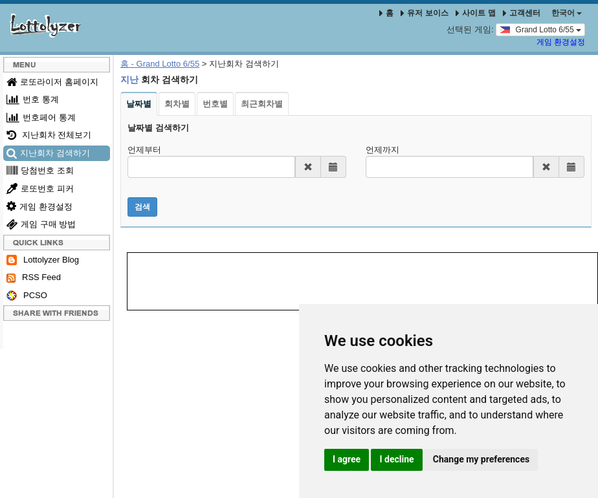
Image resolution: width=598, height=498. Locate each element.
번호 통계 (32, 99)
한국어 (566, 12)
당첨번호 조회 (40, 170)
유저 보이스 (424, 12)
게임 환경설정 (561, 42)
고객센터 (521, 12)
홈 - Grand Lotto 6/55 (159, 64)
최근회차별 (262, 104)
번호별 (215, 104)
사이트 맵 (477, 12)
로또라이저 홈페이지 (52, 82)
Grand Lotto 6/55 (540, 29)
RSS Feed (33, 277)
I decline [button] (396, 459)
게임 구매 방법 (41, 224)
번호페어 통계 (41, 117)
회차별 (177, 104)
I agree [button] (346, 459)
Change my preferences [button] (481, 459)
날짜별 (138, 104)
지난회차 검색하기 (48, 153)
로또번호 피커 (40, 188)
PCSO (26, 295)
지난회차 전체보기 (48, 135)
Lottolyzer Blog (42, 260)
